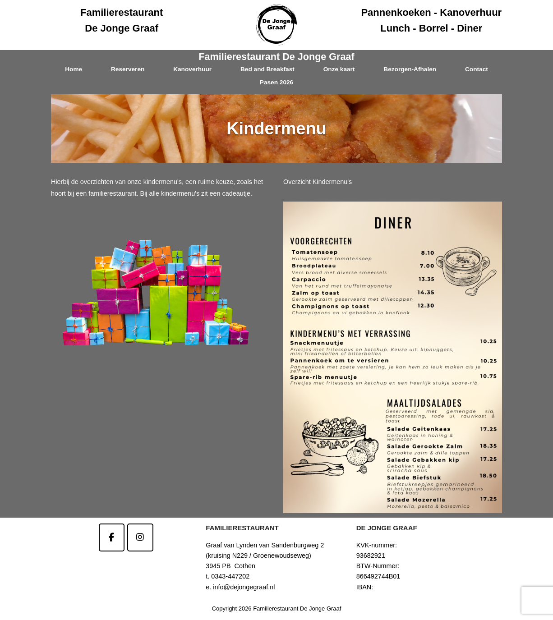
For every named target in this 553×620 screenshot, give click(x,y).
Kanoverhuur (192, 69)
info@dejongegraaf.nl (244, 587)
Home (73, 69)
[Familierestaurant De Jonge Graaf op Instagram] (140, 537)
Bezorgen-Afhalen (409, 69)
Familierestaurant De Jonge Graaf (276, 56)
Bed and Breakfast (267, 69)
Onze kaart (339, 69)
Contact (476, 69)
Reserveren (127, 69)
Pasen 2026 (276, 82)
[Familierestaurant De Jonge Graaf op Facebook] (111, 537)
